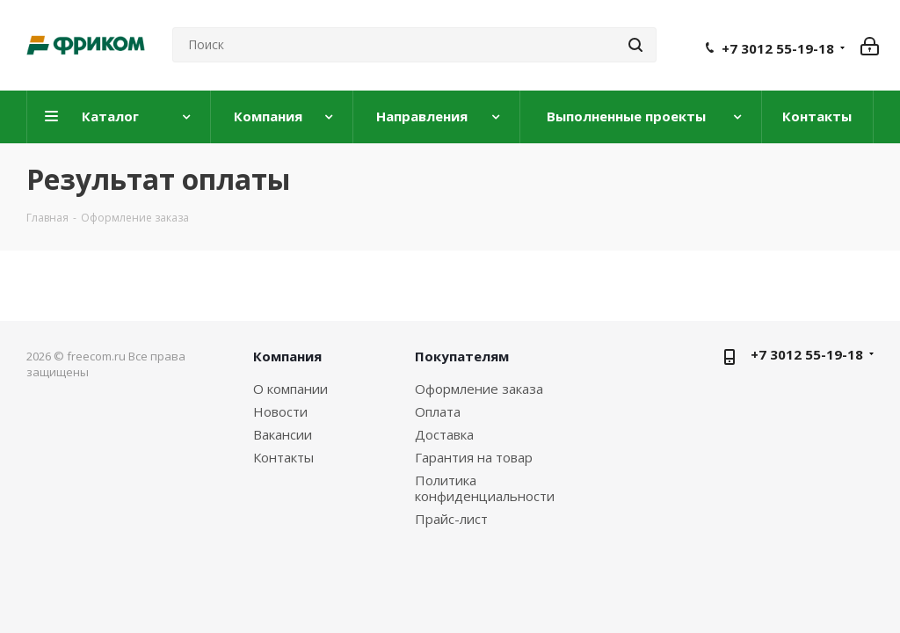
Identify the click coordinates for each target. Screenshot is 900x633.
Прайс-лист (451, 519)
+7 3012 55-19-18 (778, 48)
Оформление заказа (479, 388)
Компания (287, 356)
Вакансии (282, 434)
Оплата (438, 411)
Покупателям (462, 356)
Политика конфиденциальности (485, 488)
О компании (290, 388)
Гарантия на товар (474, 457)
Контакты (283, 457)
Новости (280, 411)
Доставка (444, 434)
